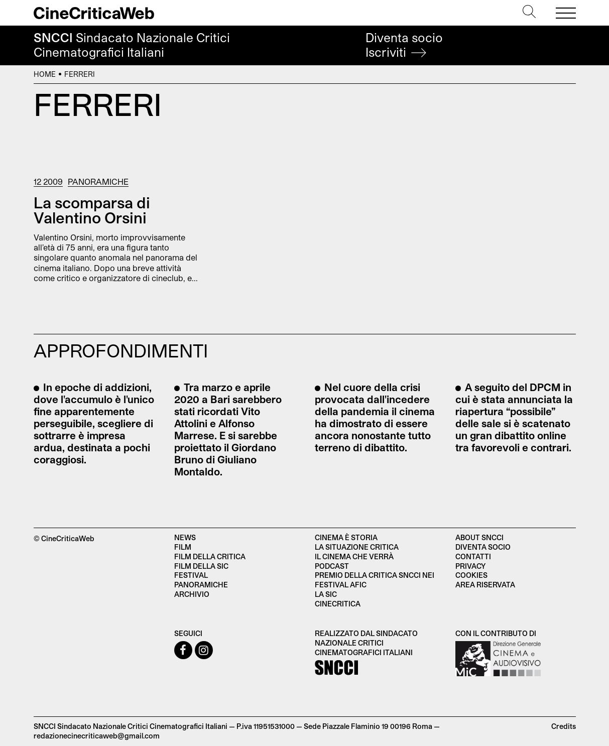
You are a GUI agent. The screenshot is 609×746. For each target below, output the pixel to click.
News (185, 537)
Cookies (471, 575)
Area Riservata (485, 584)
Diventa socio (404, 45)
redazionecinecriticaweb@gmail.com (97, 735)
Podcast (332, 566)
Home (45, 74)
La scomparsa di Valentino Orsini (92, 209)
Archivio (191, 594)
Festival (191, 575)
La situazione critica (357, 547)
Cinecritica (337, 603)
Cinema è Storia (346, 537)
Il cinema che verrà (354, 556)
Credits (563, 726)
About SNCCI (479, 537)
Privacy (470, 566)
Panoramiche (98, 181)
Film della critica (210, 556)
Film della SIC (201, 566)
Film (182, 547)
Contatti (473, 556)
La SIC (326, 594)
